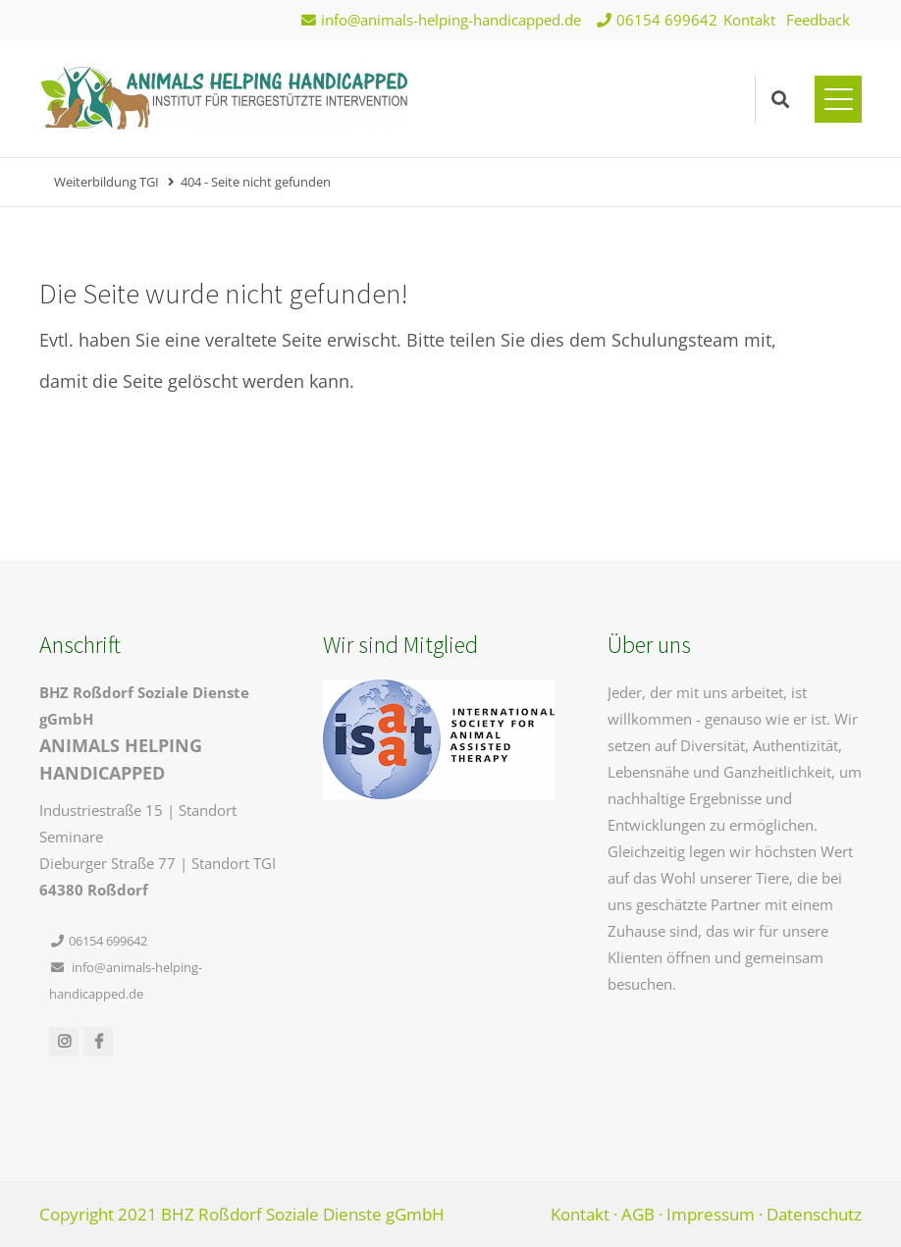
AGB (638, 1214)
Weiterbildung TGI (106, 181)
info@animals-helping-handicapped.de (451, 19)
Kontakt (749, 19)
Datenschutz (814, 1214)
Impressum (710, 1214)
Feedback (818, 19)
